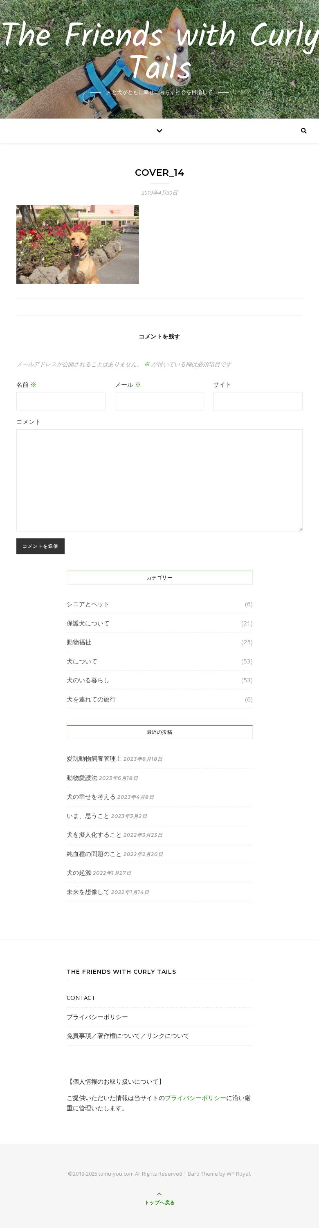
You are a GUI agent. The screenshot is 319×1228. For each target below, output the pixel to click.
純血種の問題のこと (94, 853)
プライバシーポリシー (97, 1017)
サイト (222, 384)
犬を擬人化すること (94, 834)
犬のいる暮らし (88, 680)
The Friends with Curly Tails (159, 54)
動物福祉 (79, 642)
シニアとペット (88, 604)
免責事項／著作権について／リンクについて (128, 1035)
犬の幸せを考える (91, 796)
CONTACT (81, 997)
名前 (26, 384)
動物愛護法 (82, 777)
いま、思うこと (88, 815)
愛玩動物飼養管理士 (94, 758)
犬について (82, 661)
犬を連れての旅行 (91, 699)
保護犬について (88, 623)
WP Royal (238, 1173)
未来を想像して (88, 891)
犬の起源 (79, 872)
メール (128, 384)
